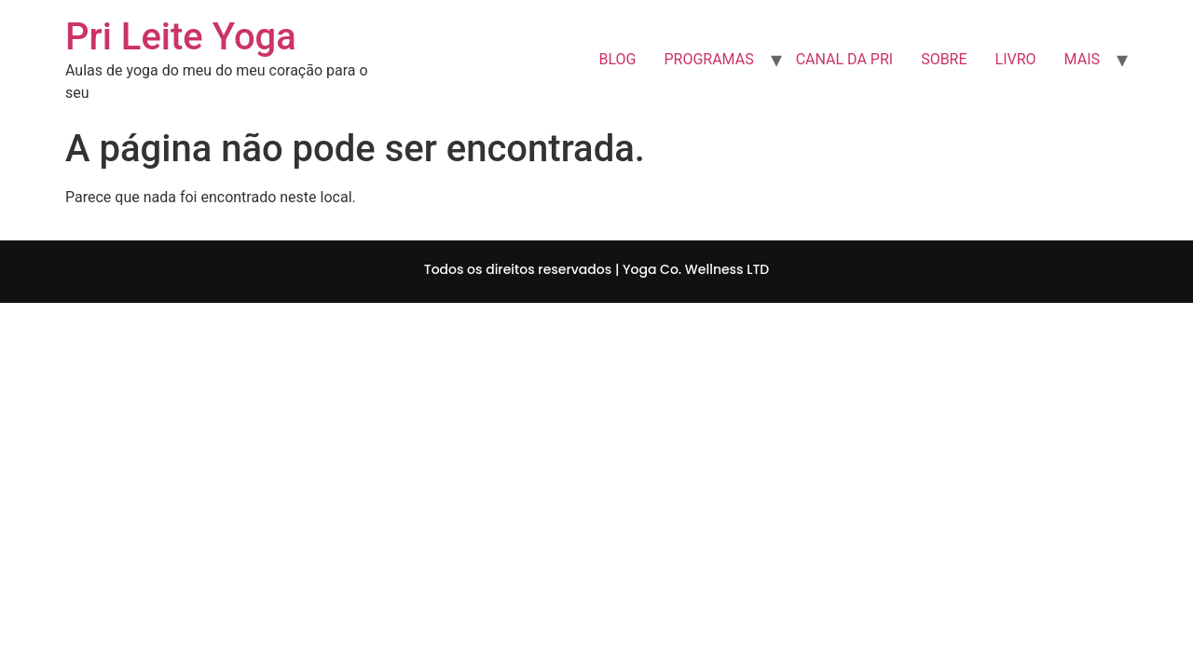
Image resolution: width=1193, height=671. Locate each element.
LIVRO (1015, 59)
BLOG (617, 59)
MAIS (1082, 59)
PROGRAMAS (708, 59)
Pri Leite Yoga (180, 37)
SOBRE (944, 59)
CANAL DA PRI (844, 59)
